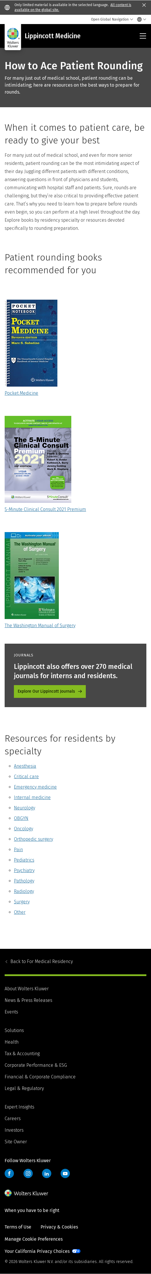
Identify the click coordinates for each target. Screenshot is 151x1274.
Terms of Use (18, 1227)
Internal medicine (32, 797)
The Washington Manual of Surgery (40, 625)
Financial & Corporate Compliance (40, 1077)
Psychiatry (24, 870)
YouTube (65, 1173)
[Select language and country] (140, 19)
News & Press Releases (28, 1000)
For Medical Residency (41, 961)
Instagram (28, 1173)
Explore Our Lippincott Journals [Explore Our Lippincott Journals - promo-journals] (46, 691)
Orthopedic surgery (33, 839)
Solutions (14, 1030)
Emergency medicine (35, 787)
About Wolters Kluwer (27, 988)
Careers (13, 1118)
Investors (14, 1130)
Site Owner (16, 1141)
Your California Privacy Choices (37, 1251)
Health (12, 1042)
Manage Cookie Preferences (34, 1239)
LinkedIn (46, 1173)
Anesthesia (25, 766)
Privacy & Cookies (59, 1227)
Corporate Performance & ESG (36, 1065)
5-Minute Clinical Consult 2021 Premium (45, 509)
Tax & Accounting (22, 1053)
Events (11, 1012)
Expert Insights (19, 1107)
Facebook (9, 1173)
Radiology (24, 891)
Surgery (22, 901)
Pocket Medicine (21, 393)
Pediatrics (24, 860)
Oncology (23, 828)
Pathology (24, 881)
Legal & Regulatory (24, 1088)
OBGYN (21, 818)
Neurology (24, 808)
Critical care (26, 776)
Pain (18, 849)
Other (20, 912)
